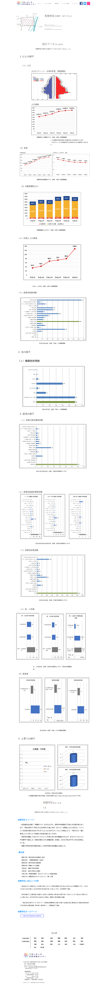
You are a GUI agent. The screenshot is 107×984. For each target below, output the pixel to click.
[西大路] (42, 947)
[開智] (66, 938)
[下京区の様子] (25, 938)
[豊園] (59, 938)
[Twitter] (84, 3)
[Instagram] (88, 3)
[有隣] (51, 941)
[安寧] (35, 944)
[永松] (74, 938)
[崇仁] (35, 947)
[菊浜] (82, 941)
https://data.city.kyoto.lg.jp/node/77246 (67, 795)
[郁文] (35, 938)
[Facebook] (81, 3)
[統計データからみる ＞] (50, 25)
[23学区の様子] (25, 941)
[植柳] (59, 941)
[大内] (59, 944)
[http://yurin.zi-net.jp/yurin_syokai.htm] (32, 915)
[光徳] (66, 944)
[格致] (42, 938)
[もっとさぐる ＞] (49, 29)
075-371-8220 (31, 963)
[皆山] (42, 944)
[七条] (74, 944)
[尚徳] (66, 941)
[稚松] (74, 941)
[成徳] (51, 938)
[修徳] (42, 941)
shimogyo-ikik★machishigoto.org (37, 966)
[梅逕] (51, 944)
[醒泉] (35, 941)
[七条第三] (82, 944)
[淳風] (82, 938)
